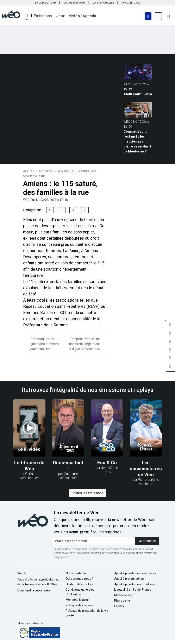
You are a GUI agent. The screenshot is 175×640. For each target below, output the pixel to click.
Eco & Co (107, 462)
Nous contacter (76, 573)
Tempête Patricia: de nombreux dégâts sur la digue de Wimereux (84, 344)
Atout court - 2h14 (138, 94)
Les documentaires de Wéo (146, 468)
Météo (74, 15)
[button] (26, 16)
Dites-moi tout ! (68, 465)
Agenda (89, 15)
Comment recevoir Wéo (33, 590)
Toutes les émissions (87, 493)
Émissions (43, 15)
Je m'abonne (147, 541)
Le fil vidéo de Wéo (29, 465)
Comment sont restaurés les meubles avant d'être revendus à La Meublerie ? (137, 141)
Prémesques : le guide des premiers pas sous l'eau (44, 344)
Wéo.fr (21, 573)
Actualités (46, 171)
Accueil (28, 171)
